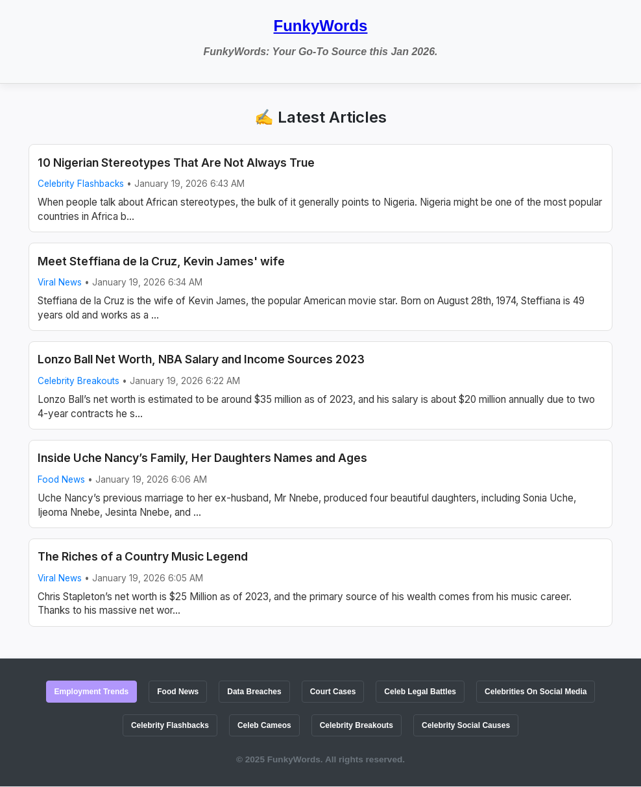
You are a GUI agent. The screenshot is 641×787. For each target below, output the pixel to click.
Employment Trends (91, 691)
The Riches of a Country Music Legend (143, 556)
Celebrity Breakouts (78, 381)
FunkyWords (321, 25)
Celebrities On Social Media (536, 691)
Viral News (60, 282)
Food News (61, 479)
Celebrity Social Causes (466, 725)
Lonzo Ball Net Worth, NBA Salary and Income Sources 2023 (201, 359)
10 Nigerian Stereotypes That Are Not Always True (176, 162)
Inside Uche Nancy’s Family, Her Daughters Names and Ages (202, 458)
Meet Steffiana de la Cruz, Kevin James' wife (161, 261)
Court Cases (333, 691)
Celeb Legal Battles (420, 691)
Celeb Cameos (264, 725)
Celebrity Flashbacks (81, 183)
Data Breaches (254, 691)
